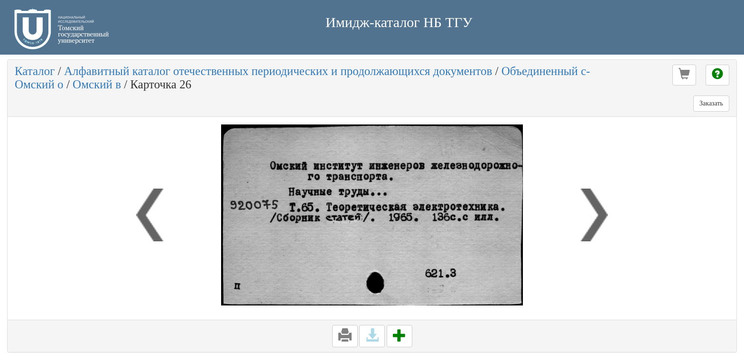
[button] (684, 75)
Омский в (97, 84)
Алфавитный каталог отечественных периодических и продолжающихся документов (278, 71)
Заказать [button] (711, 103)
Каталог (35, 71)
